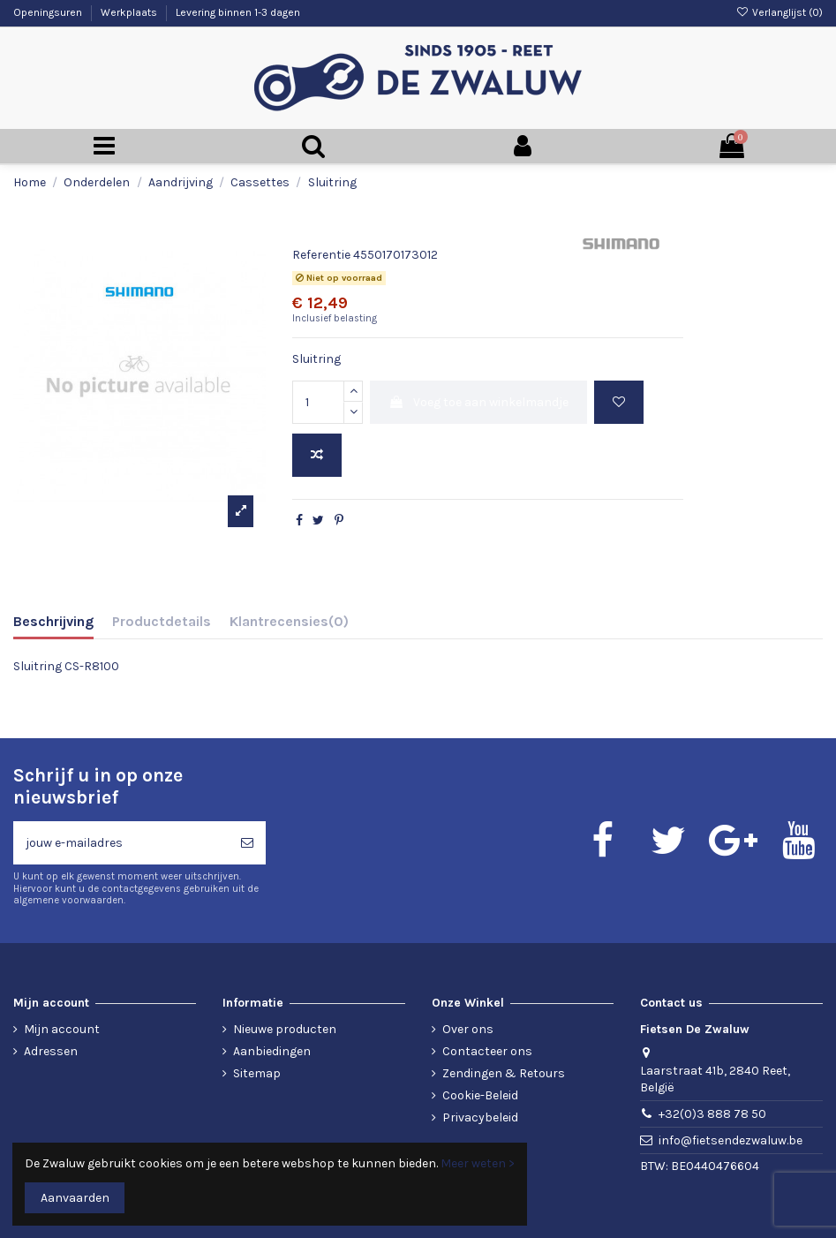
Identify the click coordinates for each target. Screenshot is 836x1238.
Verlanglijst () (779, 12)
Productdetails (161, 621)
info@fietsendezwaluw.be (730, 1140)
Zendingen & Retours (503, 1073)
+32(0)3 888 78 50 (712, 1113)
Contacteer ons (487, 1051)
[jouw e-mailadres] (121, 842)
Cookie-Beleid (480, 1095)
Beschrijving (53, 621)
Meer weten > (478, 1163)
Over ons (467, 1029)
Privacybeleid (480, 1117)
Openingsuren (49, 12)
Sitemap (257, 1073)
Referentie (321, 254)
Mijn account (62, 1029)
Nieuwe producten (284, 1029)
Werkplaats (130, 12)
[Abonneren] (247, 842)
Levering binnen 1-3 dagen (238, 12)
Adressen (51, 1051)
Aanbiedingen (272, 1051)
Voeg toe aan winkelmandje (478, 402)
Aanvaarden (75, 1197)
